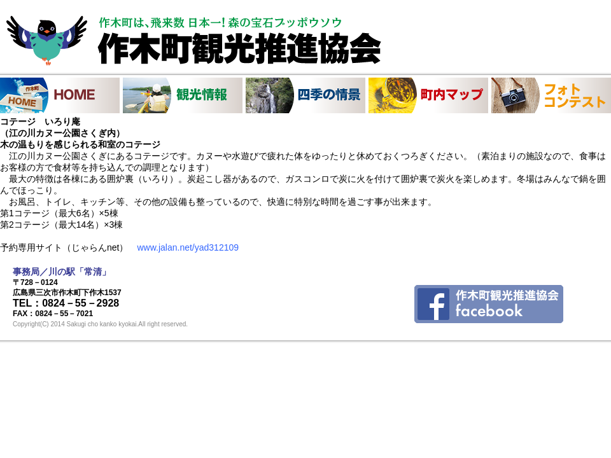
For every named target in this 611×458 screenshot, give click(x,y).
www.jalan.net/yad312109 (188, 247)
